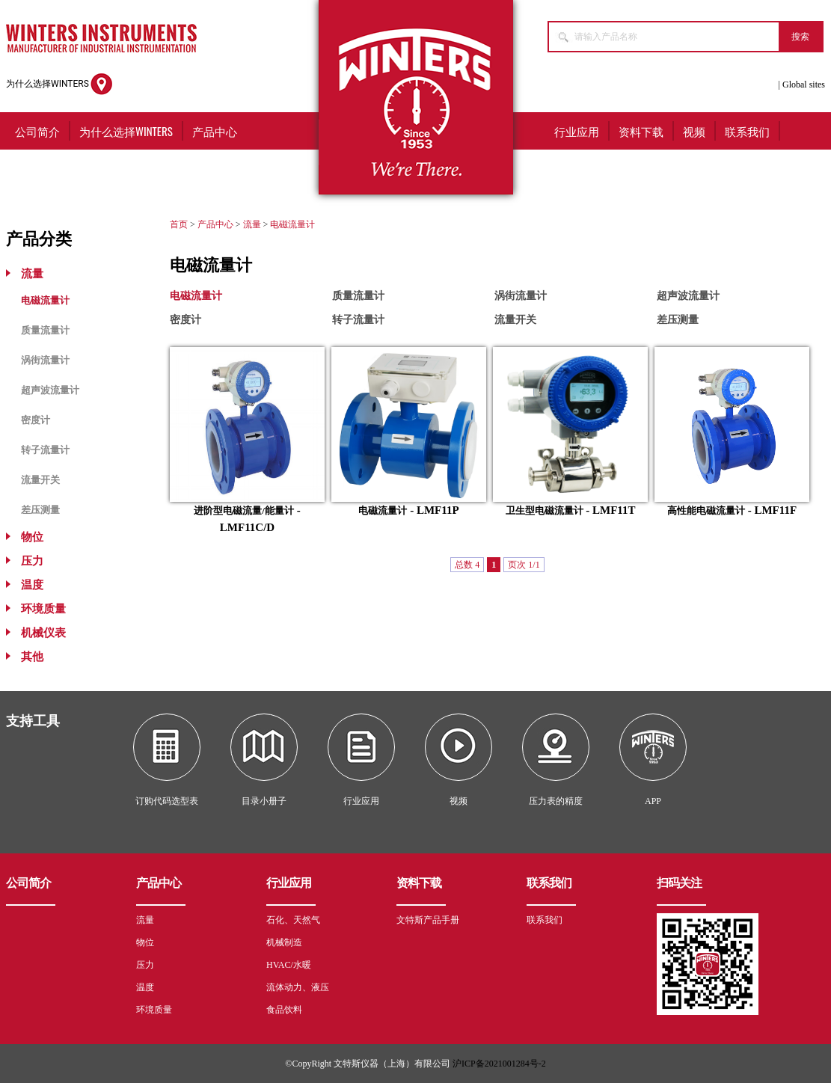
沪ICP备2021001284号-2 (499, 1063)
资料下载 (641, 131)
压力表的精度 (556, 801)
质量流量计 (45, 330)
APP (653, 801)
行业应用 (576, 131)
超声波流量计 (50, 390)
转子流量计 (45, 449)
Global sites (803, 84)
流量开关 (40, 479)
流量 (32, 274)
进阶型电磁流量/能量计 (244, 510)
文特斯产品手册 (427, 920)
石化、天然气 (293, 920)
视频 (694, 131)
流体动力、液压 (297, 987)
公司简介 (37, 131)
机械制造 (284, 942)
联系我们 (747, 131)
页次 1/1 (523, 564)
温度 (32, 585)
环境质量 (43, 609)
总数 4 (467, 564)
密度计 (35, 420)
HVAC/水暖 (288, 965)
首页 (179, 224)
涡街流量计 (45, 360)
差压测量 (40, 509)
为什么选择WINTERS (59, 84)
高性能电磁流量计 (706, 510)
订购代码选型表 (166, 801)
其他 (32, 657)
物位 (32, 537)
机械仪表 (43, 633)
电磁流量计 (45, 300)
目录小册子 (264, 801)
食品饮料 (284, 1009)
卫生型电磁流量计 (544, 510)
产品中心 (214, 131)
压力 (32, 561)
